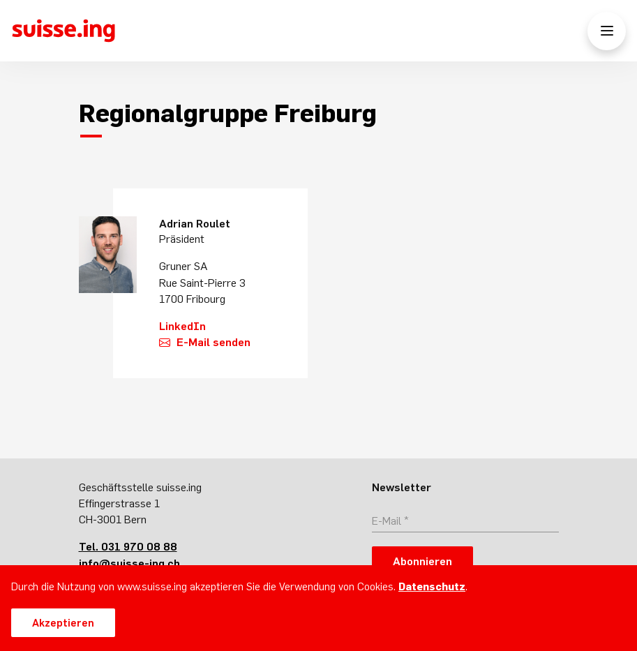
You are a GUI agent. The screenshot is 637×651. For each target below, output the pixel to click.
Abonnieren (422, 561)
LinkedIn (182, 326)
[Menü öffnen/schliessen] (606, 31)
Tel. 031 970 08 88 (128, 546)
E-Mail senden (213, 342)
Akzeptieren (63, 623)
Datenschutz (431, 586)
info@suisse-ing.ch (129, 563)
